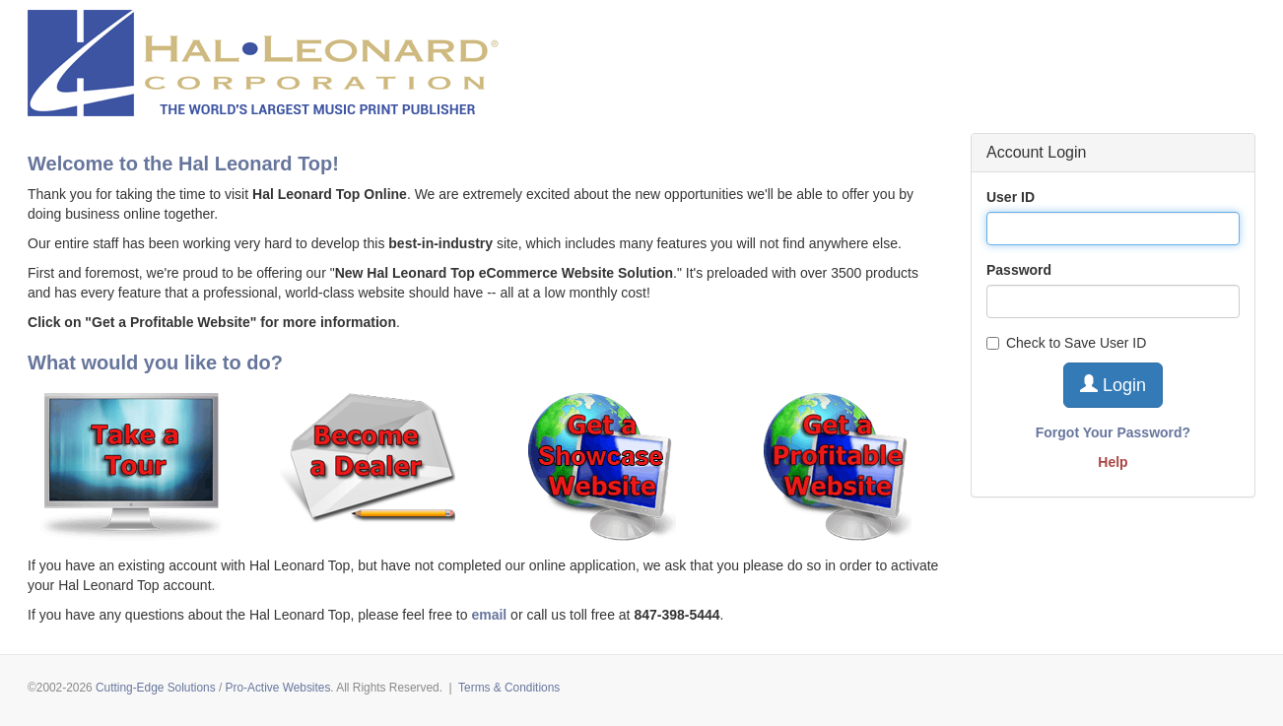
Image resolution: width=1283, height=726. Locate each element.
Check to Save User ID (1066, 343)
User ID (1010, 197)
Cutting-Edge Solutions (156, 687)
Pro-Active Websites (278, 687)
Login (1113, 384)
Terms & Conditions (509, 687)
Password (1018, 270)
